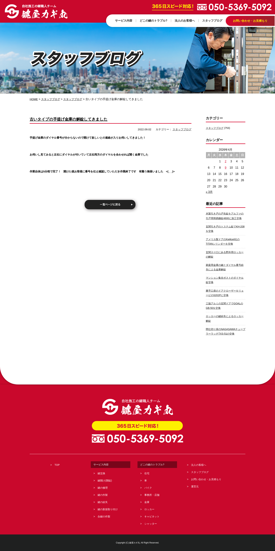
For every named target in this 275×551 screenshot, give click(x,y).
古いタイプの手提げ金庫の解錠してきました (74, 118)
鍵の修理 (103, 487)
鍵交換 (101, 473)
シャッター (150, 523)
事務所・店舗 (151, 494)
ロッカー (149, 509)
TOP (57, 464)
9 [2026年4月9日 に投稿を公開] (225, 167)
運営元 (195, 486)
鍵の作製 (103, 494)
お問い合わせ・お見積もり (206, 479)
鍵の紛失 (103, 502)
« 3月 (209, 191)
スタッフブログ (52, 99)
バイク (148, 487)
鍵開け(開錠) (105, 480)
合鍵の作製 (104, 516)
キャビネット (151, 516)
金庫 (146, 502)
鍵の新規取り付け (108, 509)
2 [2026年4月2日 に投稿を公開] (225, 161)
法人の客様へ (198, 464)
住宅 (146, 473)
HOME (34, 99)
